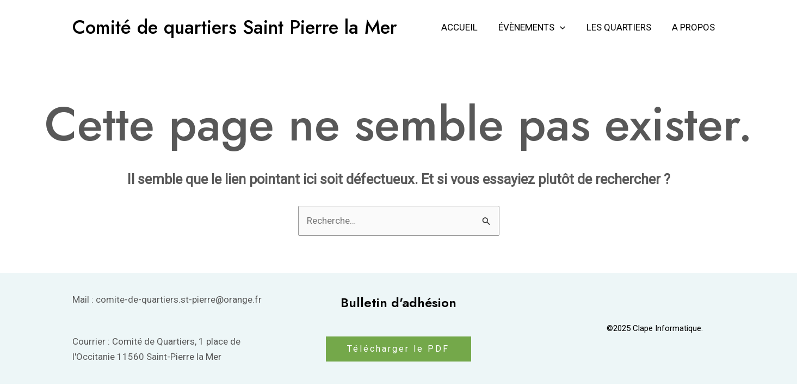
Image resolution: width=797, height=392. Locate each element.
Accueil (467, 27)
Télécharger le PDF (398, 349)
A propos (694, 27)
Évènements (537, 27)
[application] (565, 27)
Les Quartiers (622, 27)
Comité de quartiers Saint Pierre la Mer (234, 27)
